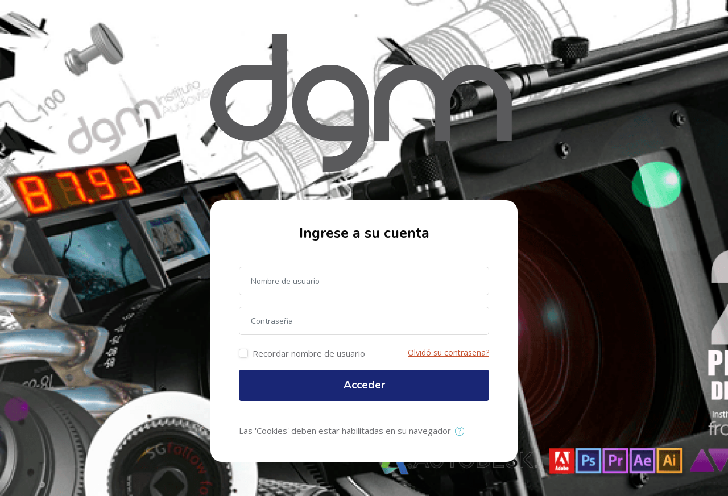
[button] (462, 431)
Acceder (364, 385)
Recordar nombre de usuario (309, 353)
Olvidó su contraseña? (448, 352)
